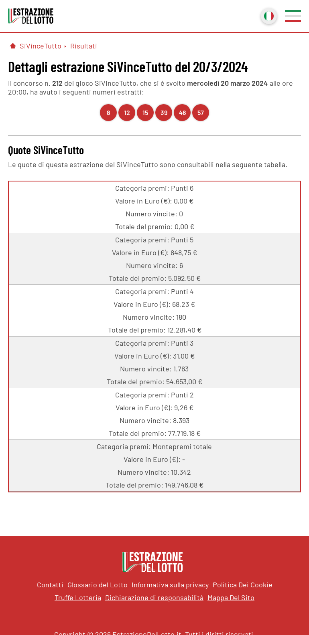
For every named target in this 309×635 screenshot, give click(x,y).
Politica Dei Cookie (242, 584)
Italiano (268, 15)
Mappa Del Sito (230, 597)
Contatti (50, 584)
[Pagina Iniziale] (13, 45)
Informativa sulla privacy (170, 584)
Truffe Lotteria (78, 597)
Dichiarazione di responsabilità (154, 597)
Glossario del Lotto (97, 584)
